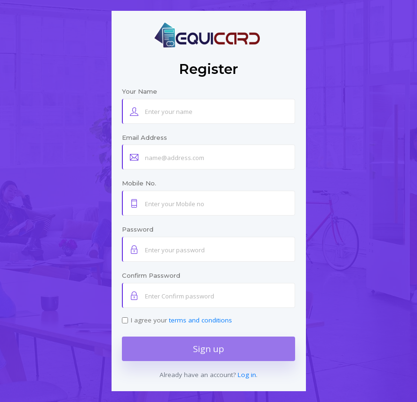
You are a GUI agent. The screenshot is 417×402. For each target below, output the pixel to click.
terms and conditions (200, 320)
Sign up (208, 348)
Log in (247, 374)
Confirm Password (151, 275)
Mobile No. (139, 183)
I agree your (181, 320)
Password (137, 229)
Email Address (144, 137)
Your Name (139, 91)
